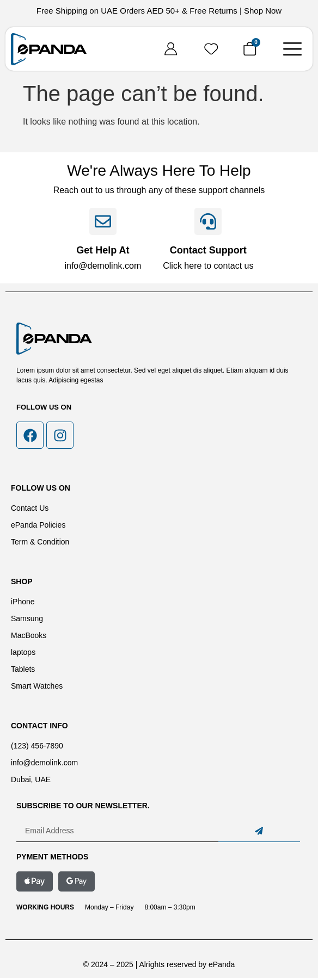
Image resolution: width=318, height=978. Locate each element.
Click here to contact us (208, 265)
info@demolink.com (102, 265)
